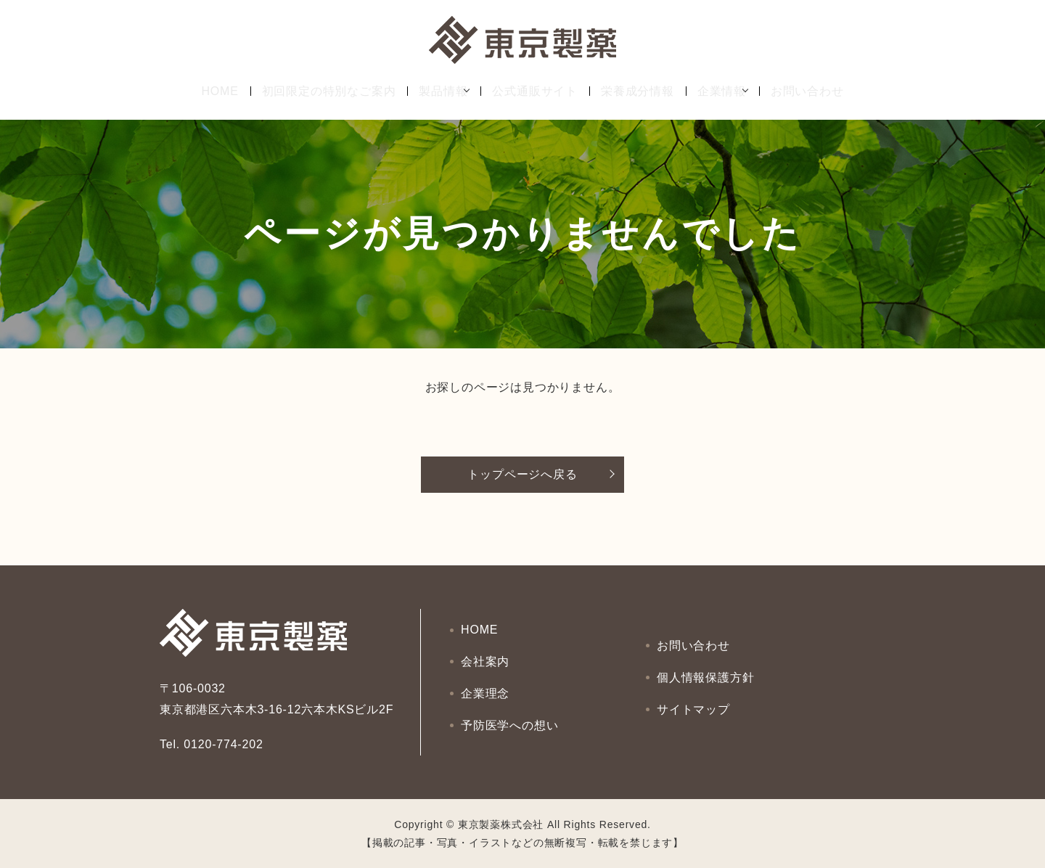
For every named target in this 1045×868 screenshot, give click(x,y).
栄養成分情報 (637, 91)
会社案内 (486, 664)
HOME (209, 91)
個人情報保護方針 (706, 677)
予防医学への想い (510, 716)
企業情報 (721, 91)
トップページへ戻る (522, 474)
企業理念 (486, 690)
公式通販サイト (535, 91)
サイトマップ (694, 703)
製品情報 (433, 91)
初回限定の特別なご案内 (318, 91)
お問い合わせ (817, 91)
